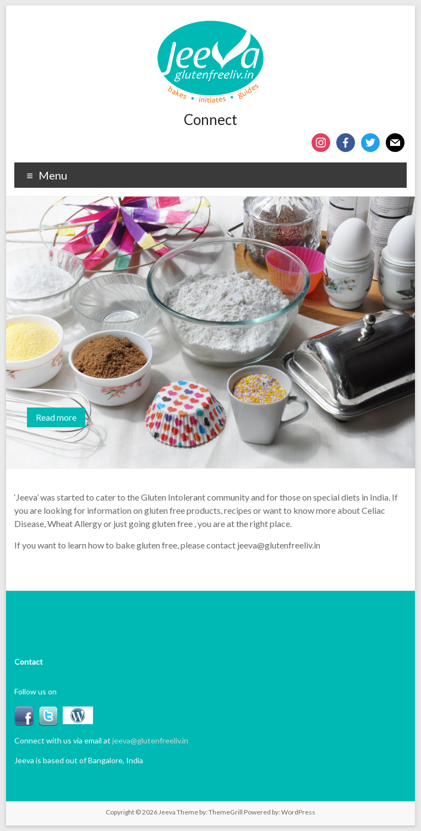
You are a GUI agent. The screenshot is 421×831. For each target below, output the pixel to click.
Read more (56, 417)
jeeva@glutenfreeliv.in (150, 740)
